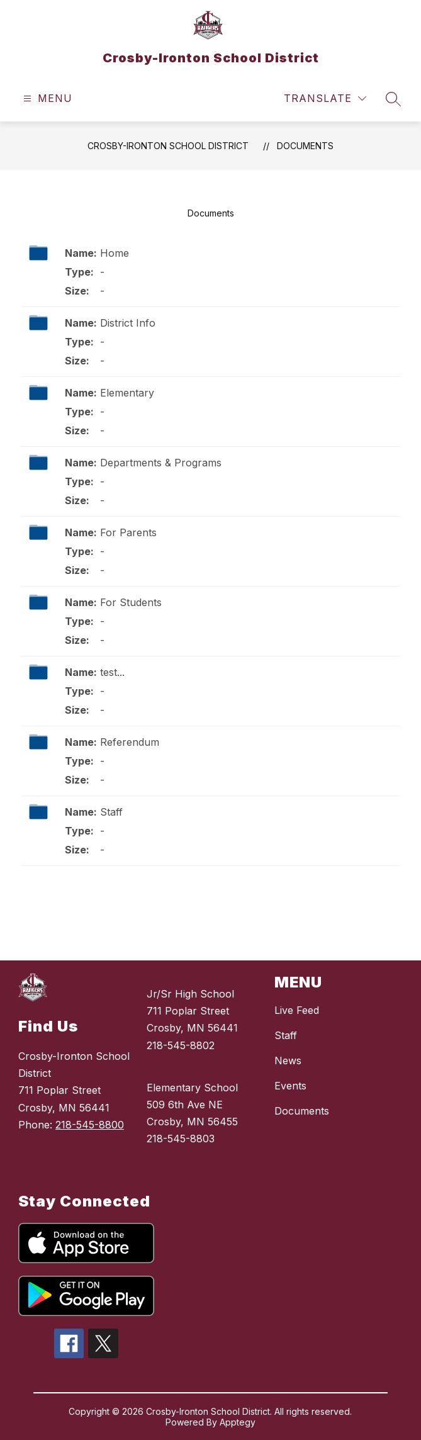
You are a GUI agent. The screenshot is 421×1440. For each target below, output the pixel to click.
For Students (131, 602)
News (287, 1060)
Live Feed (296, 1010)
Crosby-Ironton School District (168, 145)
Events (290, 1085)
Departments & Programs (161, 462)
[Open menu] (46, 98)
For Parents (128, 532)
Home (114, 253)
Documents (305, 145)
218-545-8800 (89, 1124)
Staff (111, 812)
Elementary (127, 392)
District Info (127, 323)
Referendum (129, 742)
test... (112, 672)
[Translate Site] (325, 98)
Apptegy (237, 1422)
